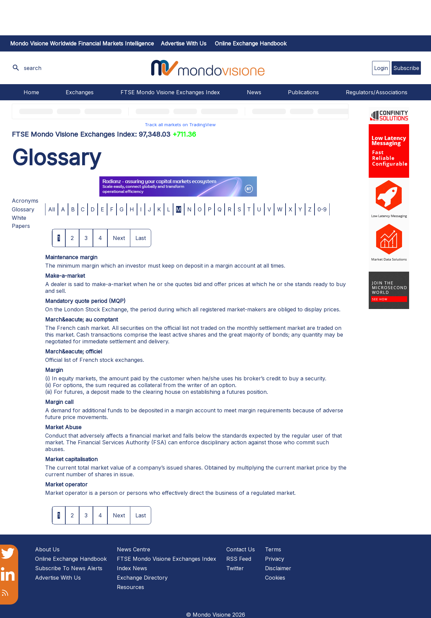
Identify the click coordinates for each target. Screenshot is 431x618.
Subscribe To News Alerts (68, 568)
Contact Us (240, 549)
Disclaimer (278, 568)
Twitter (235, 568)
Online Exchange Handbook (251, 43)
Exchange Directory (142, 577)
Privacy (274, 558)
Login (381, 68)
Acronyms (25, 200)
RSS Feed (238, 558)
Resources (130, 587)
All (51, 209)
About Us (47, 549)
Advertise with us (183, 43)
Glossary (23, 209)
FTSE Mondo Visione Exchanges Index (170, 92)
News (254, 92)
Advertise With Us (58, 577)
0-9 (322, 209)
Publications (303, 92)
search (32, 68)
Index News (132, 568)
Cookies (275, 577)
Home (31, 92)
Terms (273, 549)
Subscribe (406, 68)
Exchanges (80, 92)
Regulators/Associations (376, 92)
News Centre (133, 549)
